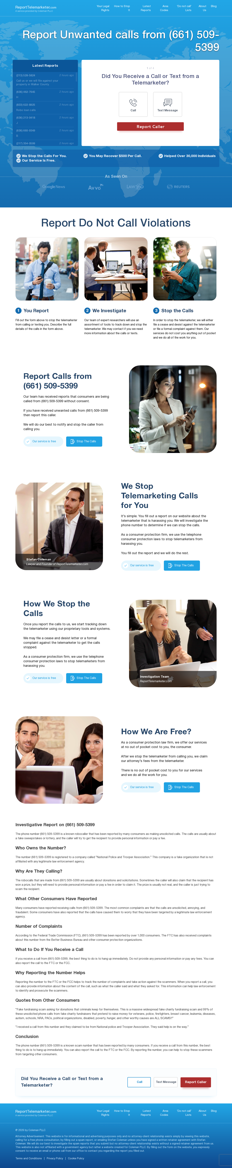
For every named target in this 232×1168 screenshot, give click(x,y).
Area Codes (164, 8)
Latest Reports (146, 8)
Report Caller (150, 126)
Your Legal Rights (103, 8)
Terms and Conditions (28, 1158)
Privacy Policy (55, 1158)
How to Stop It (122, 8)
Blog (214, 6)
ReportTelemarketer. (35, 7)
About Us (202, 8)
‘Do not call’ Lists (184, 8)
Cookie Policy (76, 1158)
